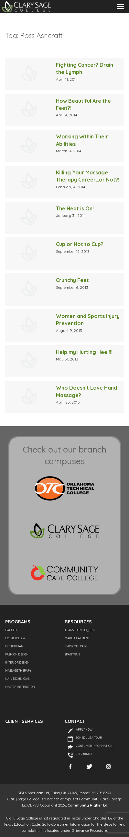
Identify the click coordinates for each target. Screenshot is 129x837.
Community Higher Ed (87, 805)
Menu (120, 6)
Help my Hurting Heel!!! (84, 352)
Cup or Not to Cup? (79, 244)
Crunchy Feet (72, 280)
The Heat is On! (75, 208)
